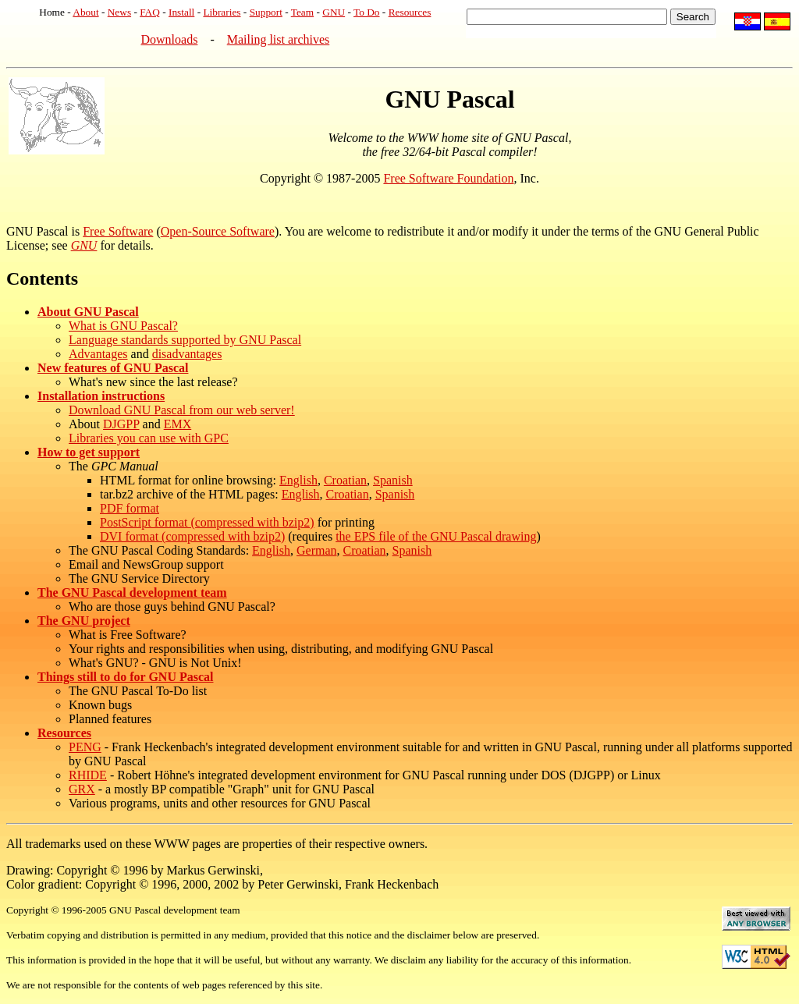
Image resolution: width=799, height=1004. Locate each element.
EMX (178, 424)
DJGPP (121, 424)
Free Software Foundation (448, 178)
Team (302, 12)
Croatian (345, 480)
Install (181, 12)
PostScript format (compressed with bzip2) (207, 522)
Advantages (98, 353)
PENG (85, 747)
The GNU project (83, 620)
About (85, 12)
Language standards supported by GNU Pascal (185, 339)
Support (266, 12)
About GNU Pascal (88, 311)
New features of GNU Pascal (112, 367)
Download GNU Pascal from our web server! (182, 410)
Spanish (393, 480)
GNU (333, 12)
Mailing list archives (278, 39)
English (298, 480)
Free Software (118, 231)
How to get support (88, 452)
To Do (366, 12)
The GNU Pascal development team (132, 592)
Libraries (221, 12)
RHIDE (88, 775)
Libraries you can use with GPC (149, 438)
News (119, 12)
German (317, 550)
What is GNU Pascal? (123, 325)
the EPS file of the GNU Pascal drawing (436, 536)
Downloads (169, 39)
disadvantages (187, 353)
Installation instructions (101, 396)
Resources (410, 12)
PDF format (129, 508)
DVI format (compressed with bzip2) (192, 536)
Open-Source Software (218, 231)
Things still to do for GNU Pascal (125, 676)
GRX (82, 789)
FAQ (150, 12)
